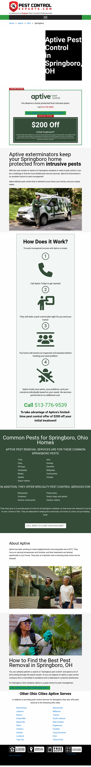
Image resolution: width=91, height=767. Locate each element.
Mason (19, 715)
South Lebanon (59, 718)
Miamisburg (21, 708)
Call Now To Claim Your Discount (45, 113)
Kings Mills (21, 718)
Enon (55, 736)
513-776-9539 (50, 405)
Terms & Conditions (15, 755)
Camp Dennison (59, 732)
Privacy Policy (71, 754)
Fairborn (19, 729)
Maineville (20, 722)
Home (11, 23)
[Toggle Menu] (45, 17)
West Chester (58, 722)
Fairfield (56, 729)
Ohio (29, 23)
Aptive (20, 23)
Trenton (56, 715)
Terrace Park (58, 739)
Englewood (57, 725)
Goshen (19, 732)
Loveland (20, 736)
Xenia (18, 725)
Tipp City (20, 739)
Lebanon (20, 711)
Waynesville (58, 708)
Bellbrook (57, 711)
